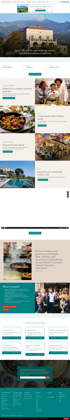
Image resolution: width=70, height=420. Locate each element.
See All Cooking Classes (17, 394)
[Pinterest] (66, 1)
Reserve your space (7, 151)
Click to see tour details (8, 98)
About (47, 1)
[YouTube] (68, 1)
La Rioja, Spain (7, 350)
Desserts (37, 405)
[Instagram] (64, 1)
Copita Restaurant (62, 396)
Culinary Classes (17, 392)
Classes (22, 1)
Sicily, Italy (3, 398)
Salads (37, 398)
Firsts (37, 394)
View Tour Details (16, 343)
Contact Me (5, 309)
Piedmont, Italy (31, 335)
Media (60, 400)
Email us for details (42, 179)
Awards (60, 398)
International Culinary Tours (35, 323)
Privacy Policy (20, 415)
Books (43, 1)
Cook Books (50, 397)
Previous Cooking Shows (28, 398)
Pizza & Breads (38, 396)
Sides (37, 403)
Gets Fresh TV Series (28, 396)
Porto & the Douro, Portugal (58, 335)
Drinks (37, 407)
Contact (60, 402)
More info (46, 418)
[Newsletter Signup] (32, 377)
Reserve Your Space (35, 74)
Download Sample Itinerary (9, 306)
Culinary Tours (15, 1)
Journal (39, 1)
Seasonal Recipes (39, 411)
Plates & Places (27, 394)
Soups (37, 400)
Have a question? (42, 125)
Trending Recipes (39, 409)
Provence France (8, 335)
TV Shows (28, 1)
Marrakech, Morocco (56, 350)
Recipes (34, 1)
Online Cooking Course (17, 402)
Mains (37, 402)
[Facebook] (62, 1)
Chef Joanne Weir (62, 394)
